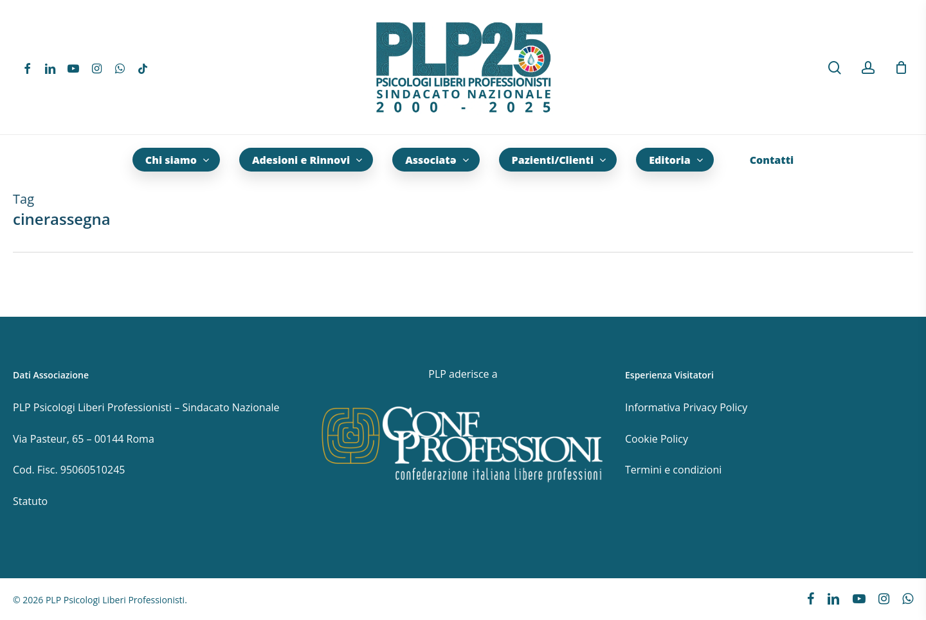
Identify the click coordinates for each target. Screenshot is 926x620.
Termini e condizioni (673, 470)
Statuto (30, 501)
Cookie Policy (656, 439)
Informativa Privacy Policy (686, 407)
